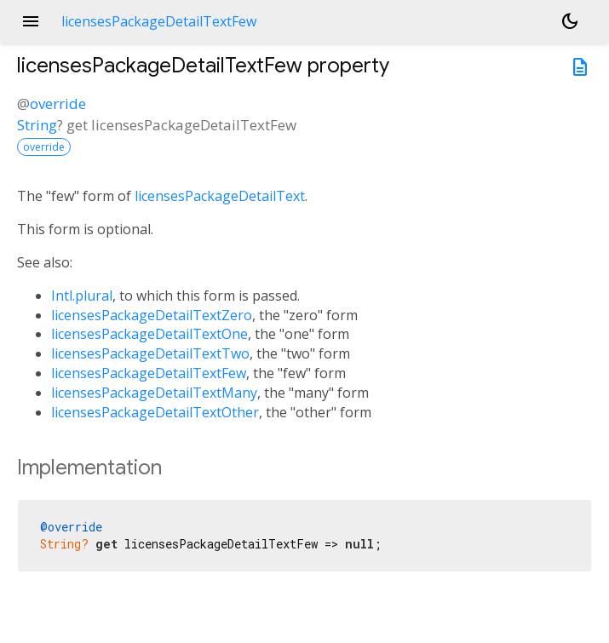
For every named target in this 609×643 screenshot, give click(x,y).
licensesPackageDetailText (220, 196)
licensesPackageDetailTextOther (155, 412)
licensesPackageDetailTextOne (149, 333)
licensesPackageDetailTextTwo (150, 353)
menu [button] (30, 21)
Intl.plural (81, 295)
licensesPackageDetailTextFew (148, 373)
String (37, 125)
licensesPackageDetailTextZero (151, 315)
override (58, 103)
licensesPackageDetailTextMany (154, 392)
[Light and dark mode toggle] (569, 21)
